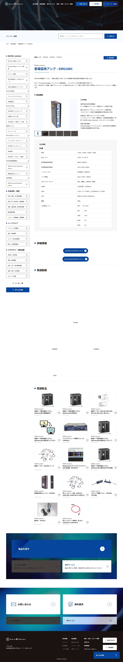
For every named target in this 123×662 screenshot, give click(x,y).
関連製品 (59, 57)
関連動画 (52, 57)
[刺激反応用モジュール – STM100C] (47, 486)
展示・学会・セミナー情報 (65, 4)
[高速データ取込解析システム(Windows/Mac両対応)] (75, 404)
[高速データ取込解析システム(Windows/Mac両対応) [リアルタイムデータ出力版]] (47, 431)
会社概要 (64, 645)
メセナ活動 (65, 649)
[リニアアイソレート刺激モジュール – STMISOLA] (75, 431)
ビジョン (64, 642)
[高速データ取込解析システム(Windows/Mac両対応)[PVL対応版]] (104, 458)
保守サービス (51, 4)
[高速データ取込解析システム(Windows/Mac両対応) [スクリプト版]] (104, 431)
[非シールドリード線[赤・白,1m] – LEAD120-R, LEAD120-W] (75, 513)
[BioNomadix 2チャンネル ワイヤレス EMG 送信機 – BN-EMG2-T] (75, 458)
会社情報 (35, 4)
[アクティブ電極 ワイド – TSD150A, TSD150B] (104, 486)
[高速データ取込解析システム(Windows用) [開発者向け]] (47, 404)
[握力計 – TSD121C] (47, 513)
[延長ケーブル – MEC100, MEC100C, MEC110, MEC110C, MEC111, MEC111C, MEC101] (104, 404)
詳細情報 (45, 57)
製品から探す (75, 642)
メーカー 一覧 (75, 645)
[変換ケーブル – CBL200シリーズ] (47, 458)
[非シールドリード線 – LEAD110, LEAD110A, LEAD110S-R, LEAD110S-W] (75, 486)
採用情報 (86, 645)
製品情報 (42, 4)
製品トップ (37, 57)
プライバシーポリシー (90, 649)
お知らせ (86, 642)
